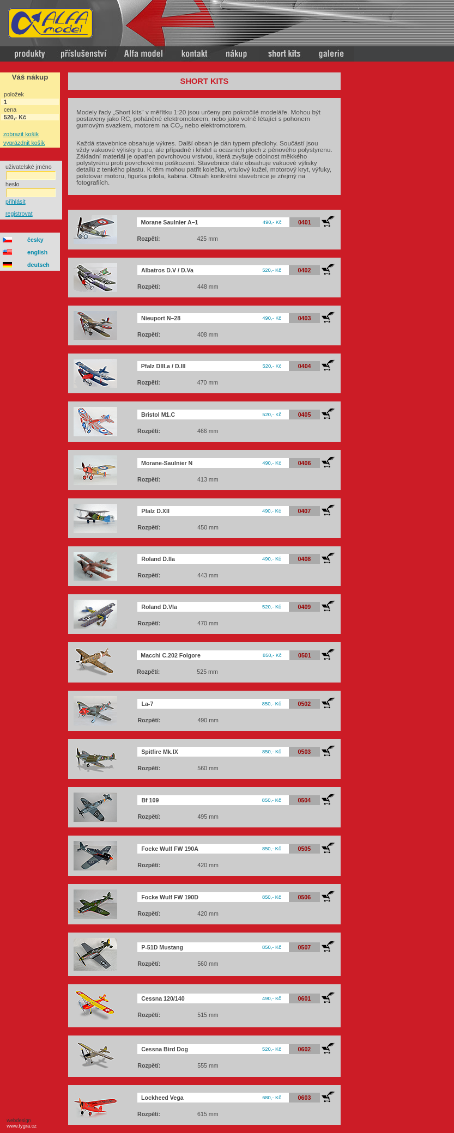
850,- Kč (272, 655)
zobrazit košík (21, 134)
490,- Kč (272, 222)
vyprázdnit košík (24, 142)
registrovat (19, 213)
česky (35, 239)
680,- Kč (271, 1097)
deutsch (38, 264)
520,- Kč (271, 270)
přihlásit (15, 201)
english (37, 252)
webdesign (20, 1123)
